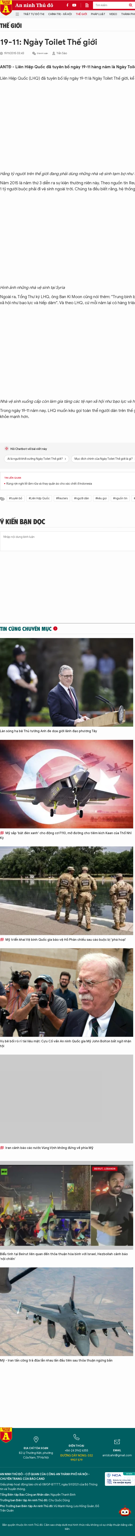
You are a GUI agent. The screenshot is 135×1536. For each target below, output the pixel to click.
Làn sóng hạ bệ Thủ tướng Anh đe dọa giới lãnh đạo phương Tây (48, 731)
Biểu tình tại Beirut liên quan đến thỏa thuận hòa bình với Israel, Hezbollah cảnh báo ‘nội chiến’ (64, 1256)
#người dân (81, 498)
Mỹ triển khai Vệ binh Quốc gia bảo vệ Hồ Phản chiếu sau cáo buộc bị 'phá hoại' (63, 940)
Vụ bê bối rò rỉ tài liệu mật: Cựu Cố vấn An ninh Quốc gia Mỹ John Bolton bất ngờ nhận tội (65, 1043)
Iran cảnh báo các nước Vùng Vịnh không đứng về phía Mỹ (46, 1148)
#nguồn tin (120, 498)
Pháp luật (98, 14)
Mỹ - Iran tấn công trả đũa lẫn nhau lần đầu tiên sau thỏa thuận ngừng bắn (56, 1361)
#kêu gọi (101, 498)
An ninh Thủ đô (34, 5)
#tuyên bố (15, 498)
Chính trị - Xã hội (60, 14)
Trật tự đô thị (33, 14)
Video (113, 14)
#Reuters (62, 498)
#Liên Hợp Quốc (39, 498)
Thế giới (81, 14)
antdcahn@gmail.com (117, 1455)
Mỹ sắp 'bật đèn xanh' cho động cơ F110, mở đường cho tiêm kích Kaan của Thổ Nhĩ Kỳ (65, 835)
